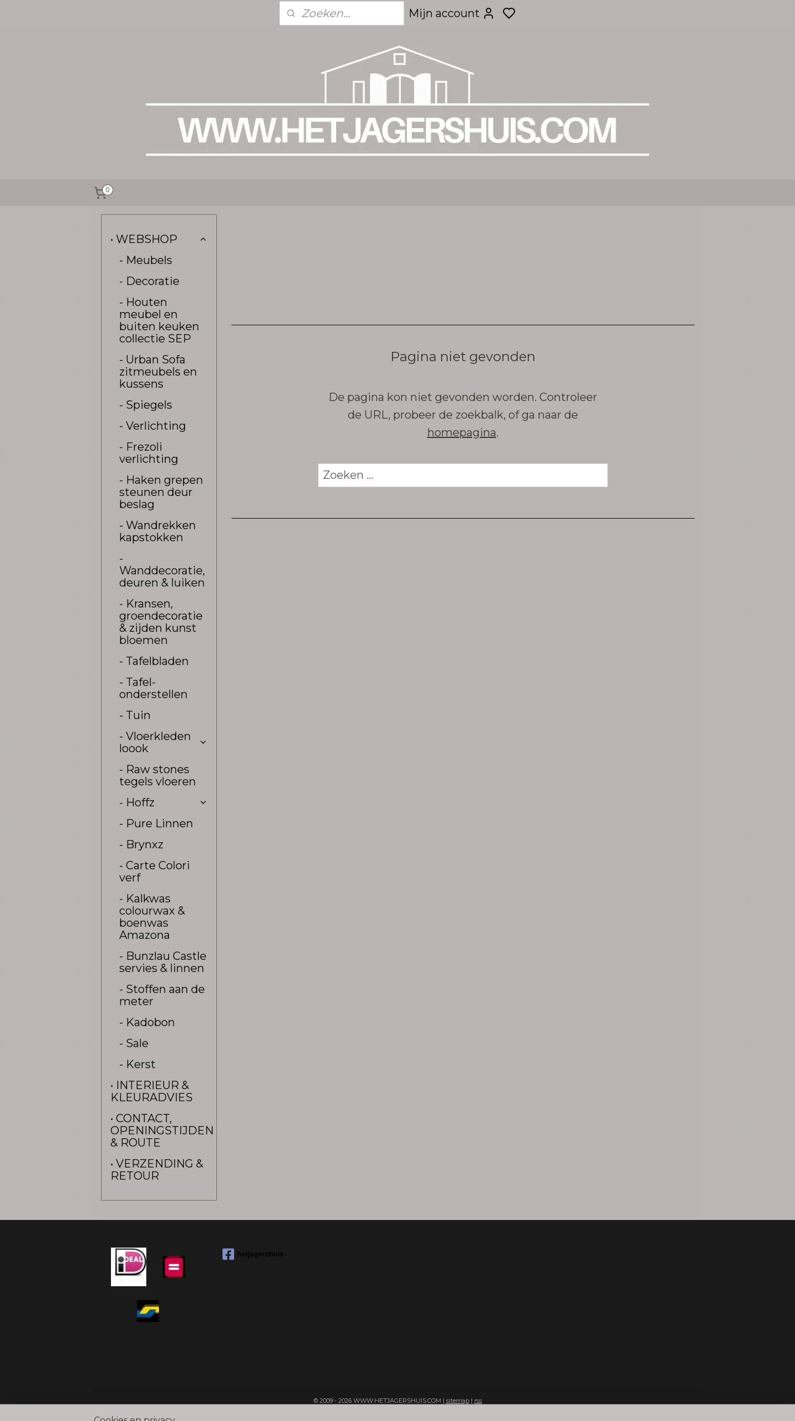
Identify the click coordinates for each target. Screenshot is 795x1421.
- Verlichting (152, 425)
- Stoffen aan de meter (162, 995)
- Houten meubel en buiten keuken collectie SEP (159, 320)
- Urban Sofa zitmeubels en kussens (158, 371)
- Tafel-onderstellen (153, 688)
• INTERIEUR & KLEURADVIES (151, 1091)
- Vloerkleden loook (163, 742)
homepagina (461, 432)
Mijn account (452, 13)
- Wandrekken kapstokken (157, 531)
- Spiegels (145, 404)
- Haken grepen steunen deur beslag (161, 492)
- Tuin (135, 715)
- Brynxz (141, 844)
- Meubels (145, 260)
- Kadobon (147, 1022)
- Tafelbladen (154, 661)
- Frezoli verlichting (148, 453)
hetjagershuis (253, 1254)
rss (478, 1400)
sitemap (457, 1400)
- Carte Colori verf (154, 871)
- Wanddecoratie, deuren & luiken (162, 570)
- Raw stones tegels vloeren (157, 775)
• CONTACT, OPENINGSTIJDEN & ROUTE (162, 1130)
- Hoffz (163, 802)
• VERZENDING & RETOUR (156, 1169)
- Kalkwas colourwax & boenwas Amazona (152, 917)
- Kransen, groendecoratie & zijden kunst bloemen (161, 622)
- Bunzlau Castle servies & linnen (162, 962)
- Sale (134, 1043)
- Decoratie (149, 281)
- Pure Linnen (156, 823)
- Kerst (137, 1064)
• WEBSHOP (159, 239)
